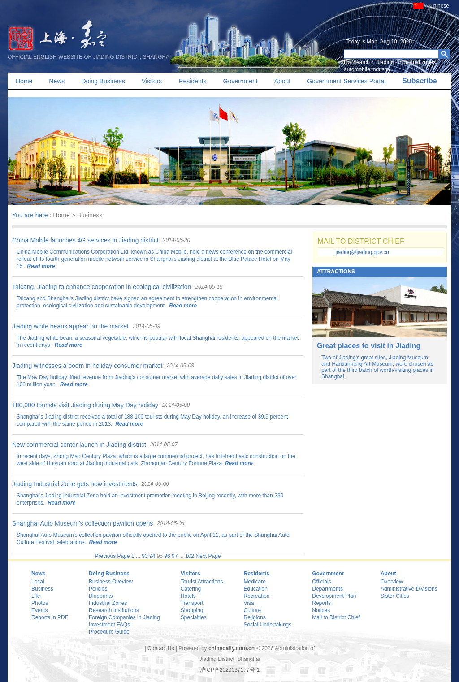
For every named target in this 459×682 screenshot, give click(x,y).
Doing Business (103, 81)
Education (256, 589)
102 (189, 556)
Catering (191, 589)
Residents (192, 81)
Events (39, 610)
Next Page (208, 556)
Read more (40, 266)
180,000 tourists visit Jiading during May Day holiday (85, 405)
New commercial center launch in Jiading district (79, 444)
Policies (98, 589)
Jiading (385, 62)
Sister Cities (395, 596)
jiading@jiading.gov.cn (362, 252)
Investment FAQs (109, 625)
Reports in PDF (49, 617)
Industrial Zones (108, 603)
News (57, 81)
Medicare (255, 581)
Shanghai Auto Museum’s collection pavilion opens (82, 523)
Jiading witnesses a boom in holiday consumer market (87, 365)
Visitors (152, 81)
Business (42, 589)
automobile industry (367, 69)
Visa (249, 603)
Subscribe (419, 81)
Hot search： (359, 62)
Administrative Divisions (409, 589)
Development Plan (334, 596)
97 (175, 556)
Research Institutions (114, 610)
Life (35, 596)
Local (37, 581)
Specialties (194, 617)
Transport (192, 603)
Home (24, 81)
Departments (327, 589)
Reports (321, 603)
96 (167, 556)
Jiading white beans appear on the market (70, 326)
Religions (255, 617)
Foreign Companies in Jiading (124, 617)
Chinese (439, 6)
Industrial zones (417, 62)
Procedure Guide (109, 632)
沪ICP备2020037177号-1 (230, 670)
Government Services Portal (346, 81)
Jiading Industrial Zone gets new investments (74, 484)
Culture (252, 610)
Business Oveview (111, 581)
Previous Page (112, 556)
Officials (321, 581)
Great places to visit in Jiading (368, 346)
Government (240, 81)
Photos (39, 603)
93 (144, 556)
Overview (392, 581)
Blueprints (101, 596)
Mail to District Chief (336, 617)
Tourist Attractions (202, 581)
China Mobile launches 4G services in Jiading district (85, 240)
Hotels (188, 596)
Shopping (192, 610)
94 (152, 556)
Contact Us (160, 648)
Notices (321, 610)
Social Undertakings (268, 625)
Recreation (257, 596)
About (282, 81)
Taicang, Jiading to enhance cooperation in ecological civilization (101, 286)
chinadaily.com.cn (231, 648)
